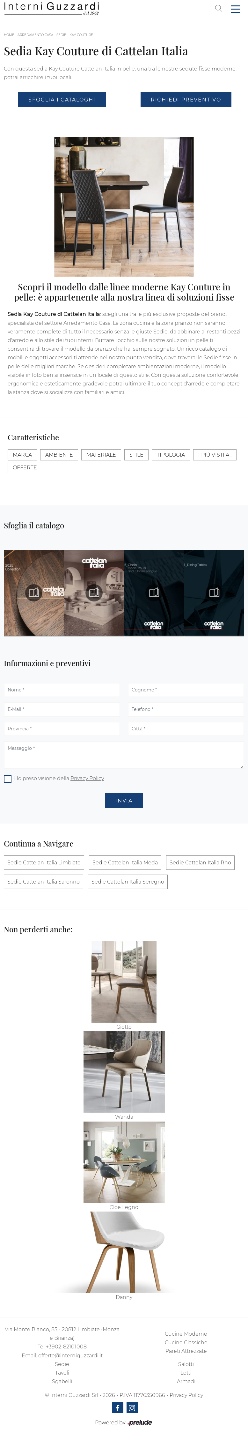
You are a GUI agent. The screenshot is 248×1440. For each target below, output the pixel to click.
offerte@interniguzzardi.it (70, 1356)
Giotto (124, 1027)
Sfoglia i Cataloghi (61, 100)
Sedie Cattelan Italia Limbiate (44, 863)
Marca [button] (22, 455)
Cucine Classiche (186, 1342)
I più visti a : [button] (214, 455)
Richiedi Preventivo (186, 100)
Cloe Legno (124, 1207)
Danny (124, 1297)
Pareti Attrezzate (186, 1351)
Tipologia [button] (171, 455)
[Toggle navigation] (235, 8)
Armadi (186, 1381)
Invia (124, 801)
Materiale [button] (101, 455)
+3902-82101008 (66, 1347)
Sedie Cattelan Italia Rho (200, 863)
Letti (186, 1373)
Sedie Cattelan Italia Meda (125, 863)
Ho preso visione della (59, 778)
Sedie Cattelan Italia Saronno (43, 882)
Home (9, 35)
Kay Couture (81, 35)
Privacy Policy (87, 778)
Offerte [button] (25, 468)
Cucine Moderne (186, 1334)
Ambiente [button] (59, 455)
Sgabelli (62, 1381)
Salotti (186, 1364)
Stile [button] (136, 455)
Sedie (61, 35)
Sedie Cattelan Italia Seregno (127, 882)
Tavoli (62, 1373)
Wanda (124, 1117)
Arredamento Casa (35, 35)
